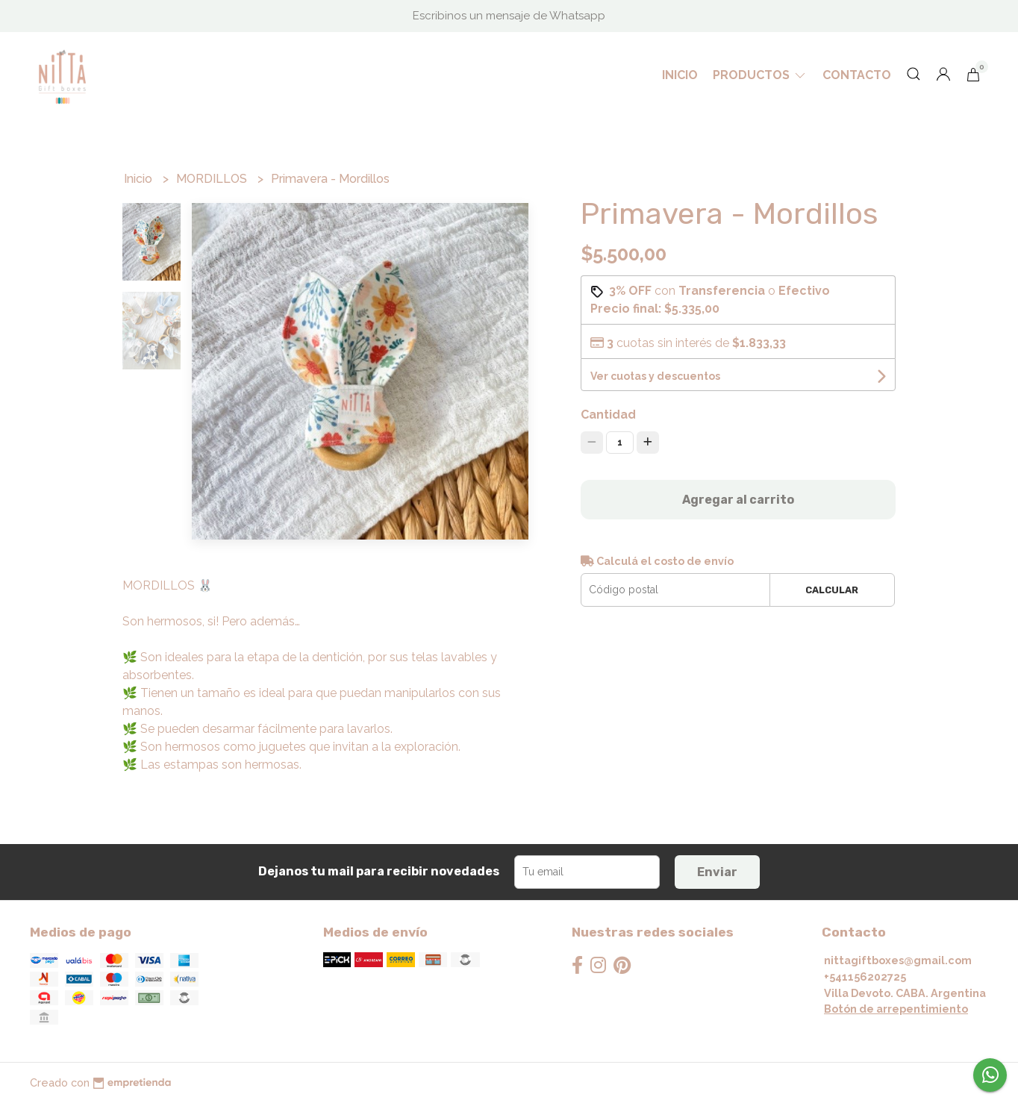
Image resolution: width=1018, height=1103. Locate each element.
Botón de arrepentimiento (896, 1008)
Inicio (680, 75)
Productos (760, 75)
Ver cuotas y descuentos (655, 376)
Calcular (831, 590)
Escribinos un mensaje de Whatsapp (509, 15)
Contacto (856, 75)
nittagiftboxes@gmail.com (898, 960)
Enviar (717, 872)
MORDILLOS (213, 179)
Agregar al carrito (738, 500)
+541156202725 (865, 976)
